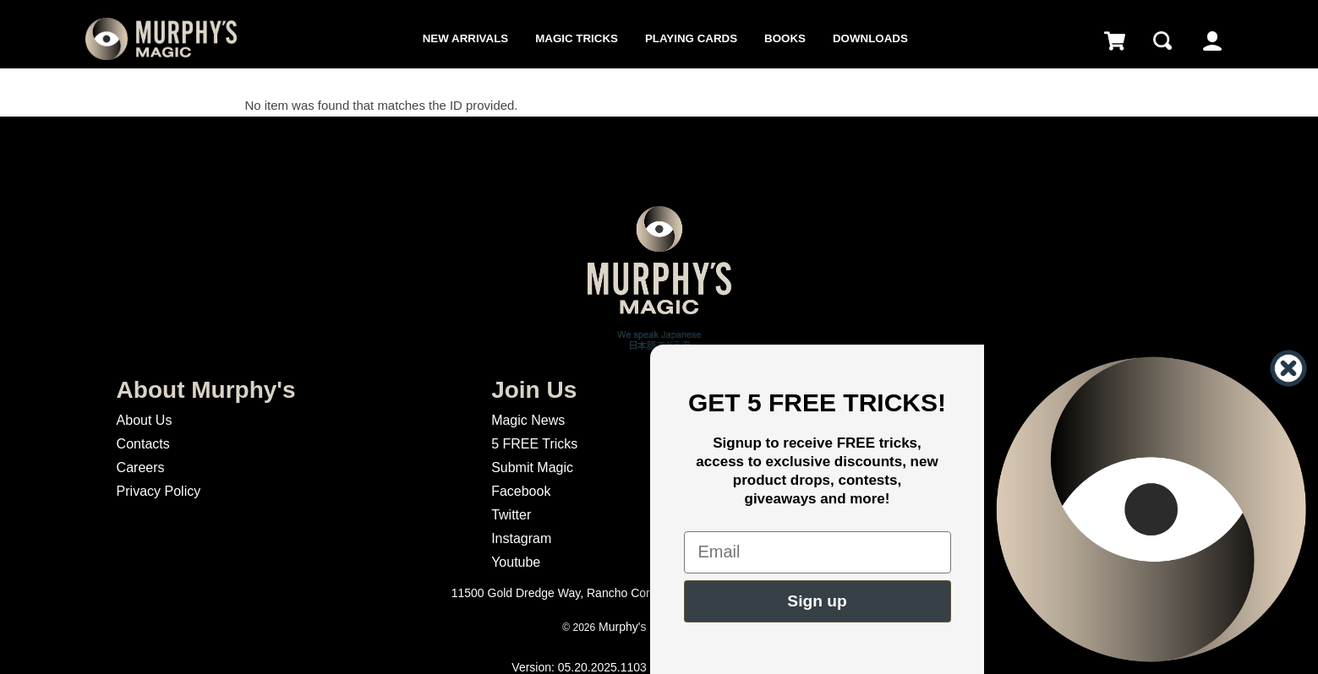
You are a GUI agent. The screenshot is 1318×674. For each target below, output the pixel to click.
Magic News (528, 420)
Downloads (870, 38)
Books (785, 38)
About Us (144, 420)
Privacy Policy (159, 491)
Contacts (143, 444)
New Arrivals (465, 38)
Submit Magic (532, 467)
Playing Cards (691, 38)
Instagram (521, 538)
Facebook (520, 491)
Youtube (515, 562)
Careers (141, 467)
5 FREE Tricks (534, 444)
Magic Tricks (576, 38)
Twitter (511, 515)
